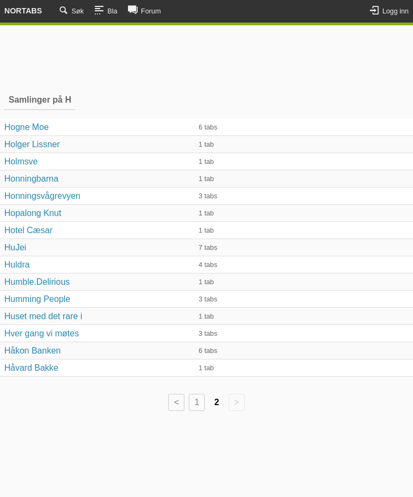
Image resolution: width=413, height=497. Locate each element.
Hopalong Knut (32, 213)
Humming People (37, 299)
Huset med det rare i (43, 316)
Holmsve (21, 161)
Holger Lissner (32, 144)
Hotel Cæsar (28, 230)
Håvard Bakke (31, 367)
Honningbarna (31, 178)
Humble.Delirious (37, 281)
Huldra (17, 264)
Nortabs (23, 10)
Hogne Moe (26, 127)
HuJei (15, 247)
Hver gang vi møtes (41, 333)
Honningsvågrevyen (42, 195)
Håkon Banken (32, 350)
